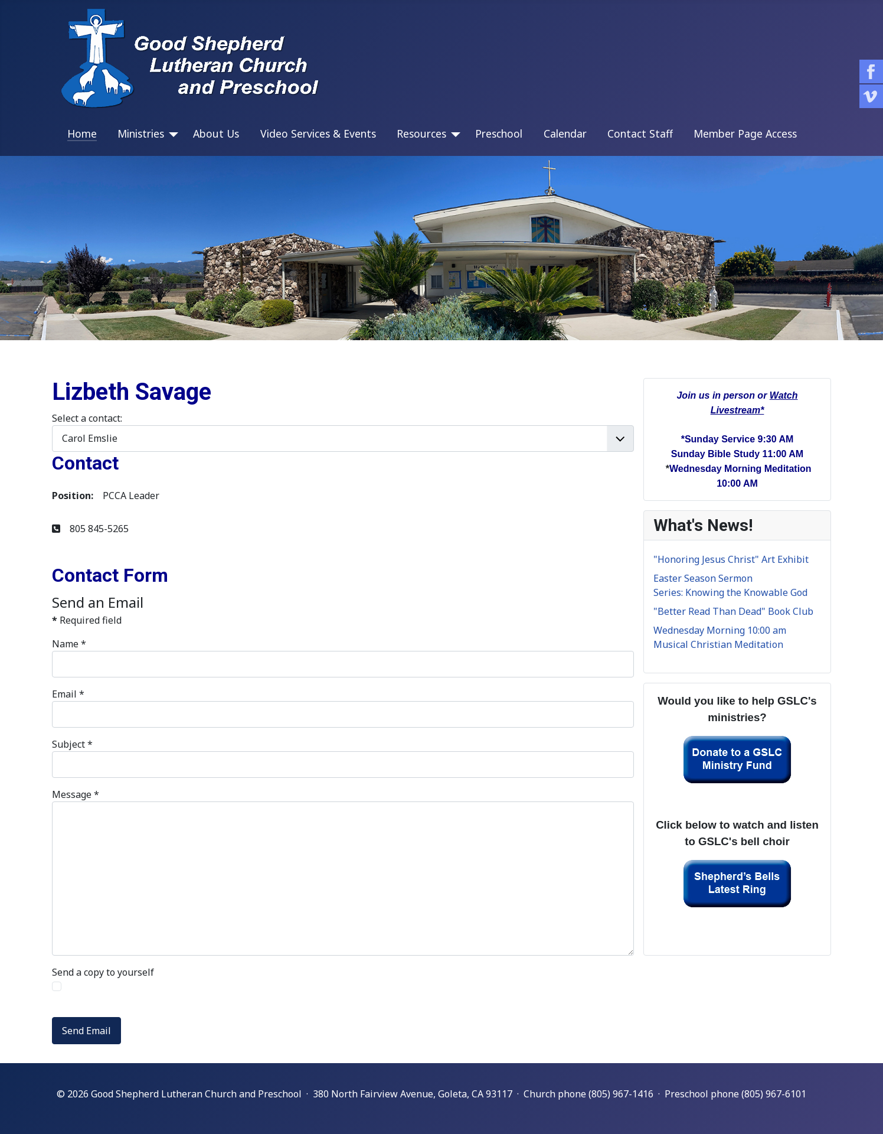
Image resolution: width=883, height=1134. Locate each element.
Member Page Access (745, 133)
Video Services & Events (318, 133)
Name (69, 643)
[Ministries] (170, 135)
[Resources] (453, 135)
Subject (72, 744)
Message (75, 794)
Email (68, 693)
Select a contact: (87, 418)
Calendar (565, 133)
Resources (421, 133)
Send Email (86, 1030)
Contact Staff (640, 133)
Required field (87, 620)
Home (82, 133)
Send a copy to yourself (103, 972)
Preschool (498, 133)
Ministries (140, 133)
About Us (216, 133)
